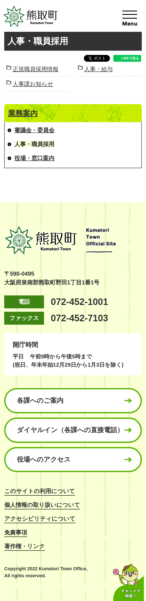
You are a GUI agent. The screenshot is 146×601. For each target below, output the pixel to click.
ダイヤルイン (70, 430)
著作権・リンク (24, 546)
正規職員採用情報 (35, 69)
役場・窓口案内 (34, 158)
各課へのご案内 (40, 400)
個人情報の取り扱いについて (42, 505)
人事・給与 (98, 69)
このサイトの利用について (39, 491)
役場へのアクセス (44, 459)
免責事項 (15, 532)
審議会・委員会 (34, 130)
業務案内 (23, 113)
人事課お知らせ (33, 84)
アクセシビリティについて (39, 518)
